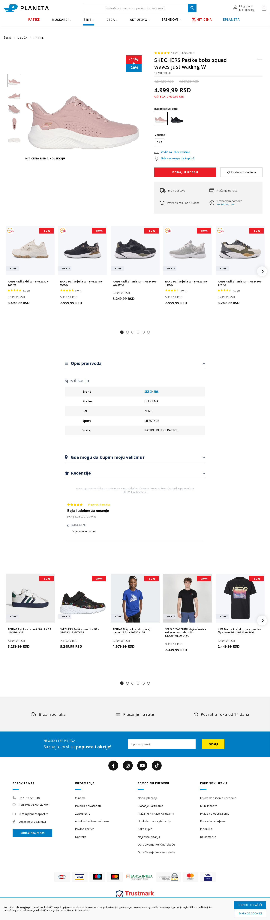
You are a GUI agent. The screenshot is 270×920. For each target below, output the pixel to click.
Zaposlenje (82, 813)
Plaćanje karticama (150, 806)
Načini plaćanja (148, 798)
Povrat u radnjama (213, 821)
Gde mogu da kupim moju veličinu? (107, 457)
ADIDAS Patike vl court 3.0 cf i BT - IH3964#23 (29, 631)
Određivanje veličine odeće (156, 852)
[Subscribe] (213, 744)
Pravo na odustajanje (215, 813)
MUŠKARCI (60, 20)
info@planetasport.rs (34, 814)
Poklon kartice (84, 829)
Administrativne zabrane (92, 821)
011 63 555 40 (30, 798)
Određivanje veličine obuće (156, 844)
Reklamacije (208, 837)
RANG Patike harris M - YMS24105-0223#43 (135, 283)
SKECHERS (151, 392)
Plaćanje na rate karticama (156, 813)
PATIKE (34, 19)
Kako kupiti (145, 829)
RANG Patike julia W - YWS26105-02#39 (81, 283)
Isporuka (206, 829)
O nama (80, 798)
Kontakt (80, 837)
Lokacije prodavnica (32, 821)
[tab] (135, 363)
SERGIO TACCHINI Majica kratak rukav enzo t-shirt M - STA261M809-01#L (185, 633)
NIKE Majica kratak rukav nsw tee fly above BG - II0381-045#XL (239, 631)
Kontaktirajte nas (32, 833)
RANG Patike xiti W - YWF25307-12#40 (28, 283)
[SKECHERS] (259, 61)
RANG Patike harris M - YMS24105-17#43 (240, 283)
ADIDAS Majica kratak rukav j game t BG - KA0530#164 (132, 631)
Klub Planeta (209, 806)
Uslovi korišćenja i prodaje (218, 798)
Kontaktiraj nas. (226, 204)
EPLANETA (231, 19)
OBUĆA (22, 37)
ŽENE (88, 20)
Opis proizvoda (86, 363)
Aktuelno (139, 20)
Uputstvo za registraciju (154, 821)
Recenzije (80, 473)
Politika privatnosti (88, 806)
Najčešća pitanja (149, 837)
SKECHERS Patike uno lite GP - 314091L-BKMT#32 (79, 631)
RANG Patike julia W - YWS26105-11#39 (186, 283)
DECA (110, 20)
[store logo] (26, 8)
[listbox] (208, 143)
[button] (244, 8)
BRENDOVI (170, 19)
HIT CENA (202, 19)
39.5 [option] (159, 142)
